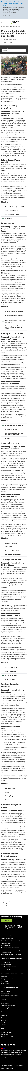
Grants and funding (5, 991)
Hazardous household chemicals (9, 966)
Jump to (14, 50)
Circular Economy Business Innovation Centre (11, 941)
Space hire (3, 1022)
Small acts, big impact (6, 969)
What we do (4, 1015)
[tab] (14, 207)
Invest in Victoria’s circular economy (9, 995)
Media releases (4, 1034)
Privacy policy (4, 1065)
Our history (3, 1020)
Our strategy (4, 1018)
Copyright (21, 1065)
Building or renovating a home (8, 979)
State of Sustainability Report (8, 1005)
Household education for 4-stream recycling (11, 954)
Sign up (7, 920)
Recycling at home (5, 962)
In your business (5, 983)
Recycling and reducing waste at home (11, 958)
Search (4, 21)
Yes (5, 903)
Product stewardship (6, 952)
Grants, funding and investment (9, 987)
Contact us (3, 1024)
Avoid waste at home (6, 964)
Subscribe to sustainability (7, 1037)
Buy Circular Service (6, 945)
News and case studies (6, 1032)
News (2, 1028)
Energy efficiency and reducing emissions (12, 973)
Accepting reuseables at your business (10, 947)
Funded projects (5, 993)
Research (3, 999)
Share (3, 42)
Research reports (5, 1003)
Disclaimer (10, 1065)
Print (10, 42)
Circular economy (6, 935)
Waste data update (5, 1008)
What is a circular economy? (7, 938)
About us (3, 1012)
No (5, 905)
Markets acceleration (6, 943)
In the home (4, 976)
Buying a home (4, 981)
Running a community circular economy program (12, 950)
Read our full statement (9, 16)
